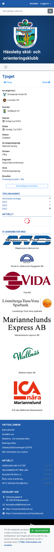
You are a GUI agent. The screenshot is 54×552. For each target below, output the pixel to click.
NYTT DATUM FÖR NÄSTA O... (15, 483)
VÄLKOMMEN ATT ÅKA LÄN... (15, 470)
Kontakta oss (8, 434)
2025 (4, 202)
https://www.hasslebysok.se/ (19, 509)
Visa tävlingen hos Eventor (27, 186)
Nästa (46, 82)
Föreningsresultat (10, 179)
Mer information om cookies (15, 452)
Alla (22, 179)
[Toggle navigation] (5, 67)
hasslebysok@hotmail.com (18, 504)
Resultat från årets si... (12, 474)
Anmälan (34, 3)
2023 (4, 209)
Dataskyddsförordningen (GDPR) (17, 447)
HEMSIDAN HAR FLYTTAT (14, 465)
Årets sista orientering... (13, 479)
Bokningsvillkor (9, 443)
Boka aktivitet (8, 430)
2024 (4, 205)
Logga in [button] (44, 3)
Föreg (8, 82)
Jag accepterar (39, 530)
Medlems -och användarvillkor (16, 438)
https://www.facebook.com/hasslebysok (24, 513)
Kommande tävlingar (11, 198)
